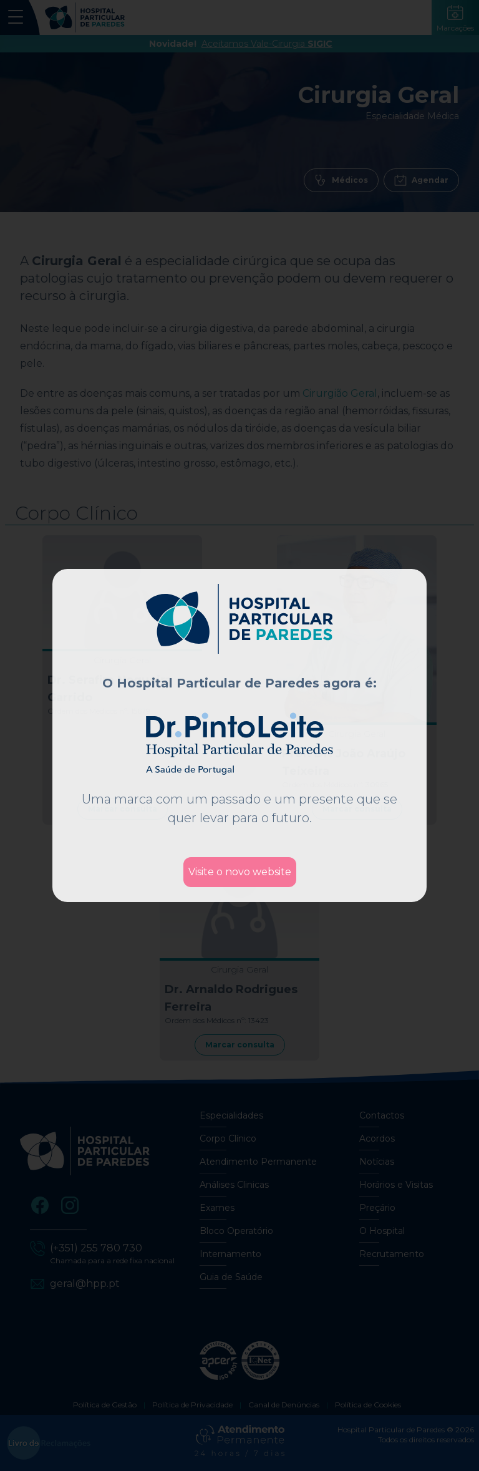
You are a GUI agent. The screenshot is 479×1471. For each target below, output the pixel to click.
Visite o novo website (239, 872)
